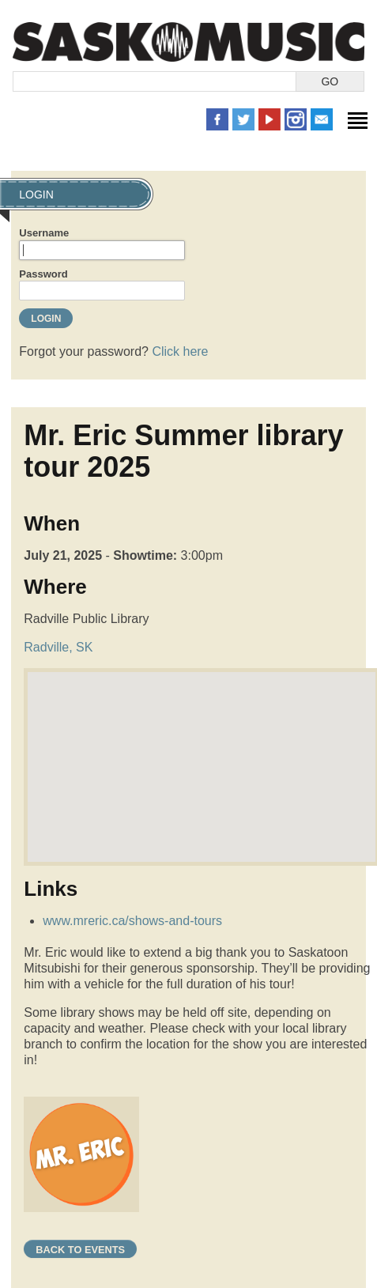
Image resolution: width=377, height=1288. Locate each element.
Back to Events (80, 1250)
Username (44, 233)
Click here (180, 351)
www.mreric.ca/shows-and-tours (132, 920)
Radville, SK (58, 647)
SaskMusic (188, 41)
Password (43, 274)
